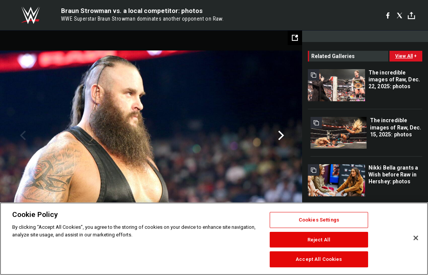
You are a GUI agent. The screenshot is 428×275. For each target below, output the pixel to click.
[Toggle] (411, 15)
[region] (214, 238)
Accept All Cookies (319, 259)
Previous (22, 135)
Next (280, 135)
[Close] (415, 238)
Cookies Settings (319, 220)
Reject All (318, 240)
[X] (399, 15)
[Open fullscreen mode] (295, 38)
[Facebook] (388, 15)
